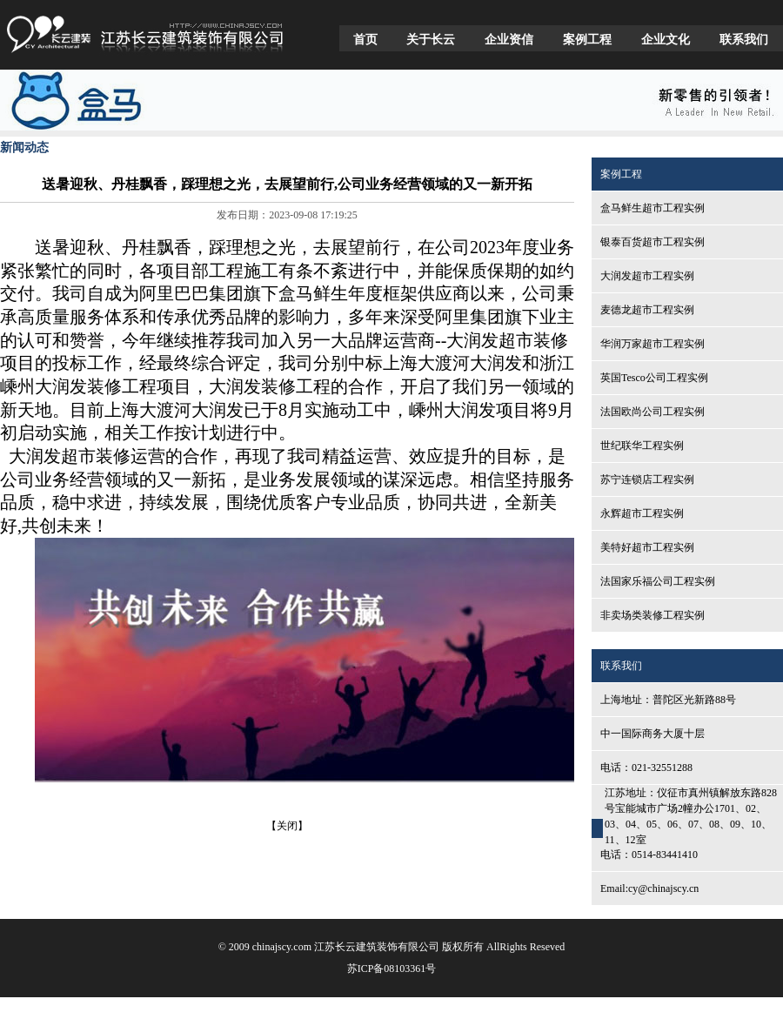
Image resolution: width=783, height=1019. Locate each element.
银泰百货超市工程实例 (652, 242)
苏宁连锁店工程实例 (647, 479)
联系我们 (743, 39)
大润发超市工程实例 (647, 276)
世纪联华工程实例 (642, 445)
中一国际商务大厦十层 (652, 733)
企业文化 (665, 39)
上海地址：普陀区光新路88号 (668, 700)
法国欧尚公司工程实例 (652, 412)
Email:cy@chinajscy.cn (649, 888)
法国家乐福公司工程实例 (657, 581)
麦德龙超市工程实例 (647, 310)
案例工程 (587, 39)
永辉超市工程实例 (642, 513)
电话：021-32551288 (646, 767)
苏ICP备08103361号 (392, 968)
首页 (365, 39)
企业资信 (509, 39)
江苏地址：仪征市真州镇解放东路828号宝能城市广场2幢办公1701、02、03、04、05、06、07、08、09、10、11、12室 (691, 816)
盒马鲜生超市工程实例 (652, 208)
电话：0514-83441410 (649, 854)
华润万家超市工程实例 (652, 344)
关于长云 (430, 39)
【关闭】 (287, 826)
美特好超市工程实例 (647, 547)
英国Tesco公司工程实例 (654, 378)
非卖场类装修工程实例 (652, 615)
